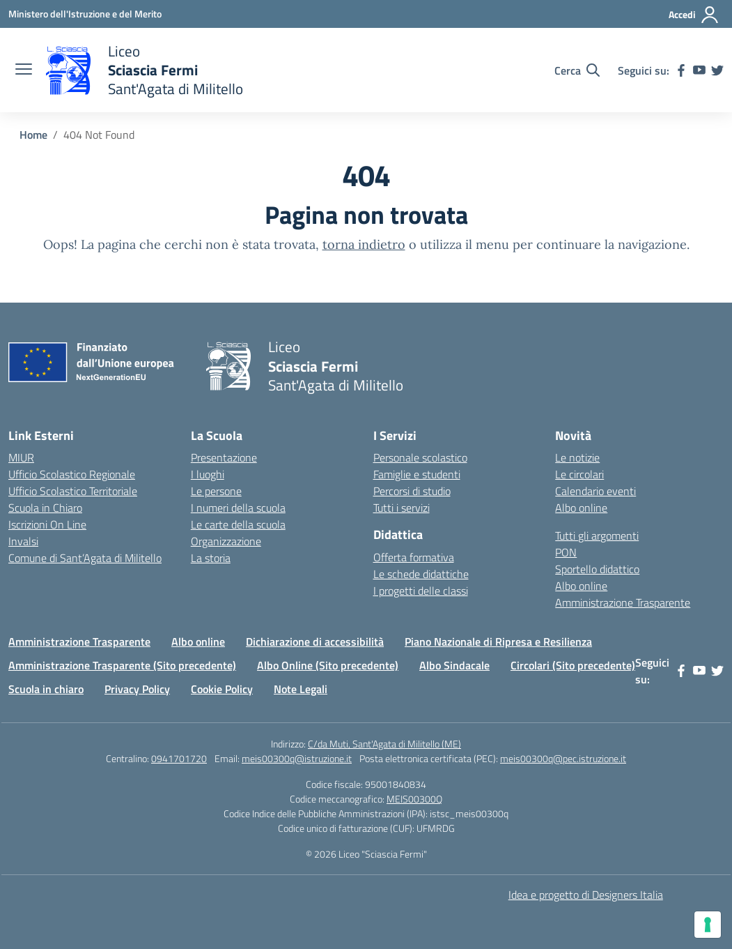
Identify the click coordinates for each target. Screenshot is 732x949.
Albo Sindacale (454, 665)
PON (566, 552)
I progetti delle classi (420, 590)
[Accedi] (694, 14)
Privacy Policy (137, 689)
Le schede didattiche (421, 573)
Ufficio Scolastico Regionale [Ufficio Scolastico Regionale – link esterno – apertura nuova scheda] (71, 474)
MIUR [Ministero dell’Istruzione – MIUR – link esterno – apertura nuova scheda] (21, 457)
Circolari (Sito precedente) (573, 665)
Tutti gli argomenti (597, 535)
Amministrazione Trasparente (622, 602)
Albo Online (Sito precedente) (327, 665)
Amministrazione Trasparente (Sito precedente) (122, 665)
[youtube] (699, 70)
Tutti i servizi (401, 507)
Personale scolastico (420, 457)
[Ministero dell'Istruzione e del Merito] (85, 13)
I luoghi (207, 474)
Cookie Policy (222, 689)
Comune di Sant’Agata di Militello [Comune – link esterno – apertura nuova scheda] (85, 557)
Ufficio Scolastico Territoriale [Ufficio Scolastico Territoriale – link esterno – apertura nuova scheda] (72, 491)
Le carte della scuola (238, 524)
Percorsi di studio (412, 491)
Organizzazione (226, 541)
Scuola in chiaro (46, 689)
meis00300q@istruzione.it (297, 758)
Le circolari (579, 474)
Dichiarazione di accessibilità (315, 641)
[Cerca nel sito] (577, 70)
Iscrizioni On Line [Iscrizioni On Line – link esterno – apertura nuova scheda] (47, 524)
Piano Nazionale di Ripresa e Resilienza (498, 641)
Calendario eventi (595, 491)
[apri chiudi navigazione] (23, 70)
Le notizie (577, 457)
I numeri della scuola (238, 507)
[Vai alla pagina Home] (33, 134)
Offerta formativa (413, 557)
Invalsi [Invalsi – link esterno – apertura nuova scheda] (23, 541)
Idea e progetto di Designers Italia (585, 894)
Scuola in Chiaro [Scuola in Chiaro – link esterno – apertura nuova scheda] (45, 507)
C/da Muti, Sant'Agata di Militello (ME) (384, 743)
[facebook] (681, 70)
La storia (211, 557)
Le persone (216, 491)
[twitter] (717, 70)
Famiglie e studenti (416, 474)
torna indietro (363, 244)
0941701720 (179, 758)
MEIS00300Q (414, 798)
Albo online (581, 507)
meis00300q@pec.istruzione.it (563, 758)
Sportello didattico (597, 569)
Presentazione (224, 457)
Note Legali (300, 689)
